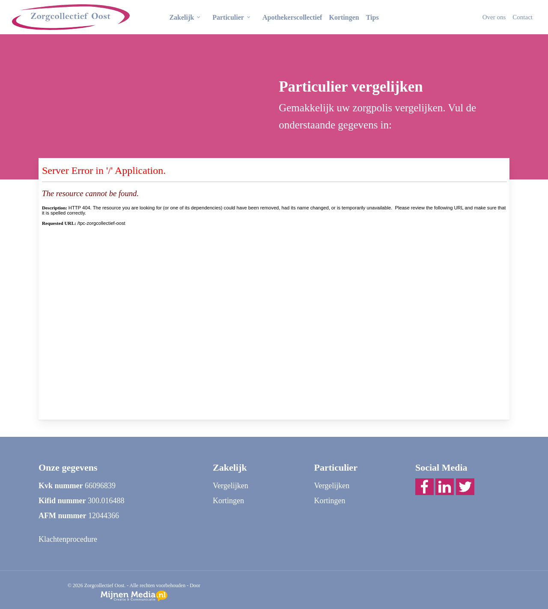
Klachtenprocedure (68, 539)
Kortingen (228, 500)
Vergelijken (230, 485)
